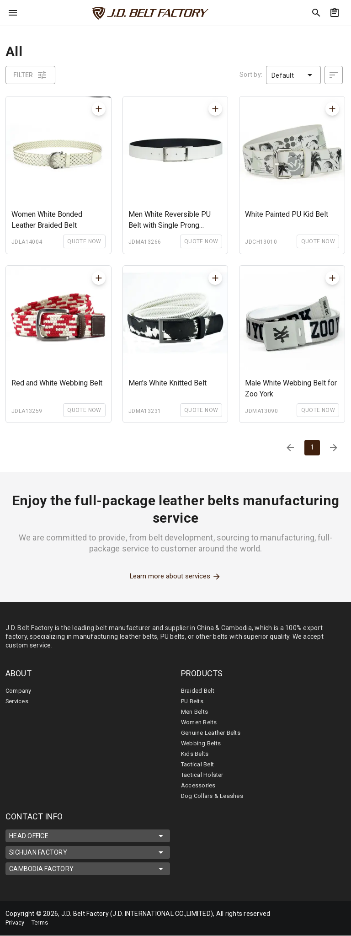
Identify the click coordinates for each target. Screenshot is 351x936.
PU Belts (193, 701)
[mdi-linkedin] (318, 913)
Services (18, 701)
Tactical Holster (204, 775)
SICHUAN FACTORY (87, 852)
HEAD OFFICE (87, 836)
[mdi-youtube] (299, 925)
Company (19, 691)
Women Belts (201, 722)
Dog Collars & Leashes (214, 796)
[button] (293, 75)
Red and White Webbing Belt (56, 383)
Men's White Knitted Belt (167, 383)
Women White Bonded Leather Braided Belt (46, 220)
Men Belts (196, 712)
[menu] (13, 13)
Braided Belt (199, 691)
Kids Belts (195, 754)
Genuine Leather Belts (214, 733)
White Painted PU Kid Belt (286, 214)
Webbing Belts (202, 743)
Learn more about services (176, 576)
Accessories (199, 785)
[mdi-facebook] (299, 913)
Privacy (16, 922)
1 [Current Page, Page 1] (312, 447)
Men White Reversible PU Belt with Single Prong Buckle (169, 220)
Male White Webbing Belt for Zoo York (291, 388)
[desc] (333, 75)
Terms (43, 922)
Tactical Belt (199, 764)
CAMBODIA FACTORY (87, 869)
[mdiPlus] (99, 109)
